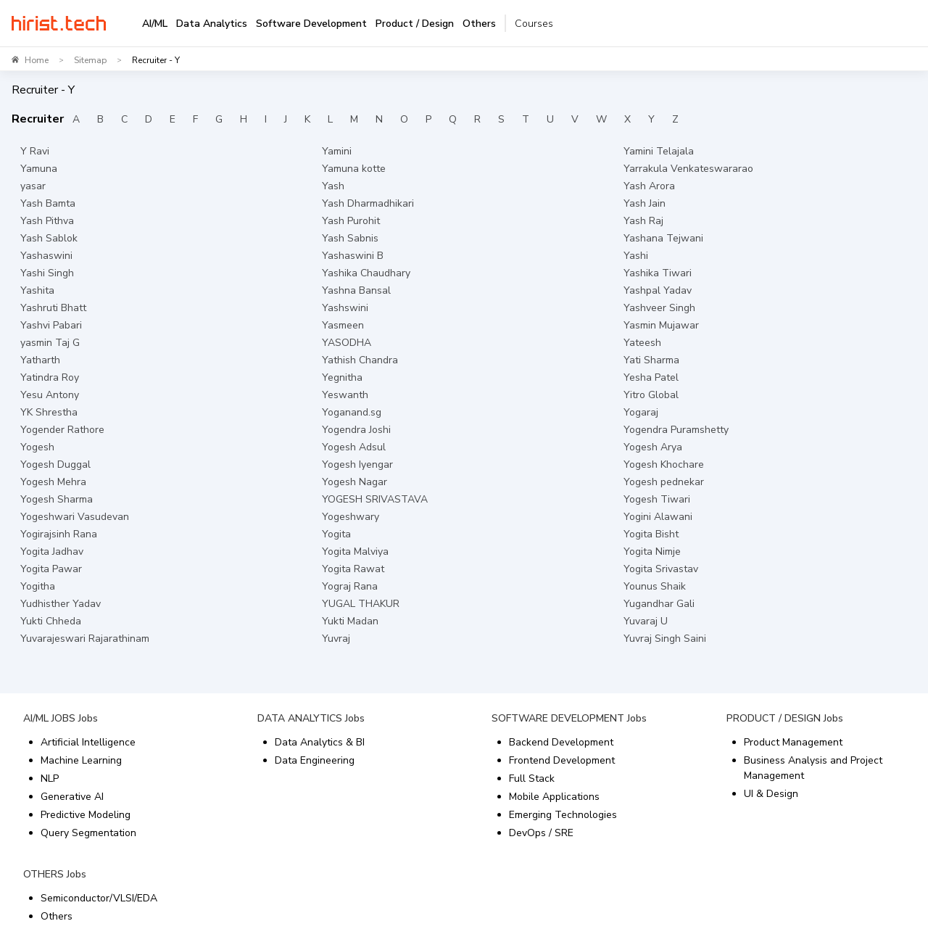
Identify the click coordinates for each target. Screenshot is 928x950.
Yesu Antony (49, 395)
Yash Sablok (49, 238)
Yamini (337, 151)
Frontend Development (562, 760)
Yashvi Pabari (51, 325)
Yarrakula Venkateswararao (688, 168)
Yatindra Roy (49, 377)
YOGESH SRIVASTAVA (375, 499)
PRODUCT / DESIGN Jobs (784, 718)
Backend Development (561, 742)
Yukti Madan (350, 621)
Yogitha (37, 586)
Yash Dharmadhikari (368, 203)
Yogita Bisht (651, 534)
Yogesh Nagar (354, 482)
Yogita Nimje (652, 551)
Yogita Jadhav (51, 551)
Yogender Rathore (62, 430)
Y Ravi (34, 151)
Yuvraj (336, 638)
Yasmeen (343, 325)
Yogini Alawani (658, 517)
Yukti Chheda (50, 621)
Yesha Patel (651, 377)
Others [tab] (479, 23)
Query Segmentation (88, 833)
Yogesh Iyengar (357, 464)
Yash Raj (643, 221)
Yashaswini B (353, 256)
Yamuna (38, 168)
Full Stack (532, 778)
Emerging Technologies (563, 815)
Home (37, 60)
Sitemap (90, 60)
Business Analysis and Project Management (813, 767)
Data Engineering (315, 760)
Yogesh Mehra (53, 482)
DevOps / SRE (541, 833)
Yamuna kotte (354, 168)
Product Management (793, 742)
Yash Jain (645, 203)
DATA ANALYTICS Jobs (311, 718)
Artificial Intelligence (88, 742)
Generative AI (72, 797)
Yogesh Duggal (55, 464)
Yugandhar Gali (659, 604)
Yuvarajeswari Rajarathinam (84, 638)
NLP (50, 778)
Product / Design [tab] (415, 23)
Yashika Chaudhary (366, 273)
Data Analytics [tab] (211, 23)
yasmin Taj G (50, 343)
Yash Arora (649, 186)
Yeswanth (345, 395)
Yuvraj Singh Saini (665, 638)
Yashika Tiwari (658, 273)
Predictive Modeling (85, 815)
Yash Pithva (47, 221)
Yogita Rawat (353, 569)
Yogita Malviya (355, 551)
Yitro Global (651, 395)
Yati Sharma (651, 360)
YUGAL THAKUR (360, 604)
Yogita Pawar (51, 569)
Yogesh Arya (653, 447)
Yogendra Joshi (356, 430)
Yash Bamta (47, 203)
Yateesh (642, 343)
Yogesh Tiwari (657, 499)
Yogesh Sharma (56, 499)
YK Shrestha (49, 412)
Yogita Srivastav (661, 569)
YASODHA (346, 343)
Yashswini (345, 308)
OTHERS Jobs (54, 874)
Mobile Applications (554, 797)
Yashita (37, 290)
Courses (534, 23)
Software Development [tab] (311, 23)
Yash (333, 186)
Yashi (636, 256)
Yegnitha (342, 377)
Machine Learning (81, 760)
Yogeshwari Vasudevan (74, 517)
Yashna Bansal (356, 290)
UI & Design (771, 794)
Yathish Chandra (360, 360)
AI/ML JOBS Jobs (60, 718)
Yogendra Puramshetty (676, 430)
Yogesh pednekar (664, 482)
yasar (33, 186)
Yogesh (37, 447)
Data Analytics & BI (320, 742)
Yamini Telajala (659, 151)
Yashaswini (46, 256)
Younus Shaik (655, 586)
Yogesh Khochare (664, 464)
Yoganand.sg (351, 412)
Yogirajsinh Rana (58, 534)
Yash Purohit (351, 221)
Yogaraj (641, 412)
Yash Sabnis (350, 238)
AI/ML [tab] (154, 23)
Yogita (336, 534)
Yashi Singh (47, 273)
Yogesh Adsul (354, 447)
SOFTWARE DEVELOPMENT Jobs (569, 718)
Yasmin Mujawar (661, 325)
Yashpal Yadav (658, 290)
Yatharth (40, 360)
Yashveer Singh (659, 308)
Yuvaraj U (646, 621)
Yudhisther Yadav (60, 604)
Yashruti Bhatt (53, 308)
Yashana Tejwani (663, 238)
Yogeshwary (350, 517)
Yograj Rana (350, 586)
